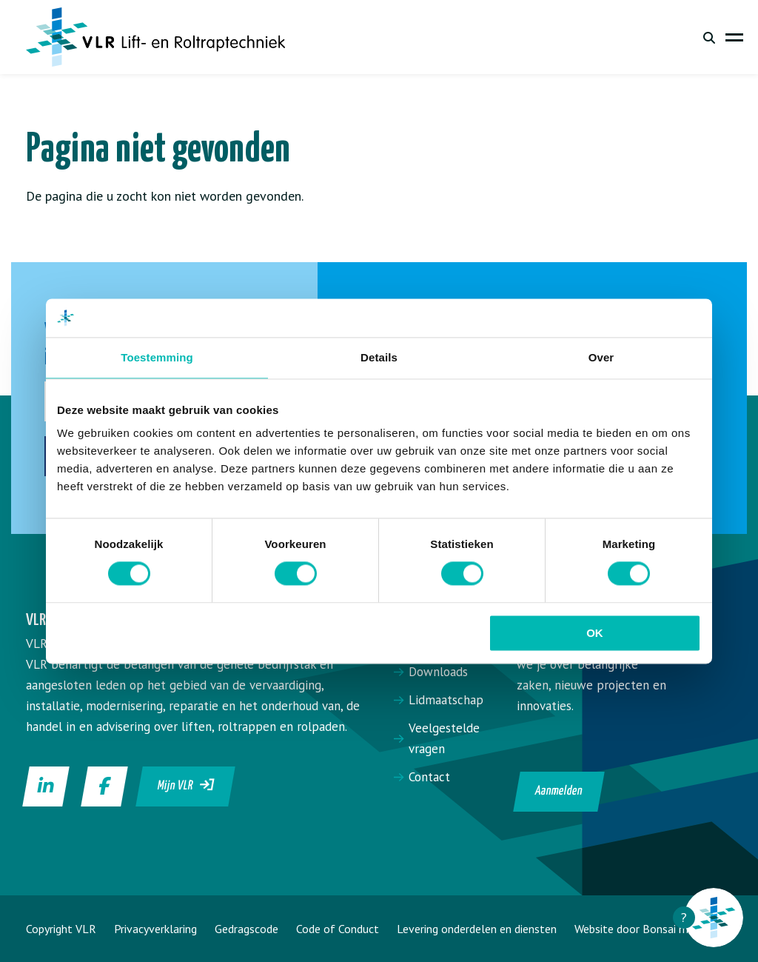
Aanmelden (558, 791)
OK (594, 633)
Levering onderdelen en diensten (477, 928)
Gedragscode (246, 928)
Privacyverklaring (155, 928)
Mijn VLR (186, 785)
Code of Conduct (337, 928)
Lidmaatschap (446, 700)
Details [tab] (379, 357)
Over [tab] (601, 357)
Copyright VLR (61, 928)
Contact (429, 777)
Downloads (438, 672)
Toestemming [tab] (157, 357)
